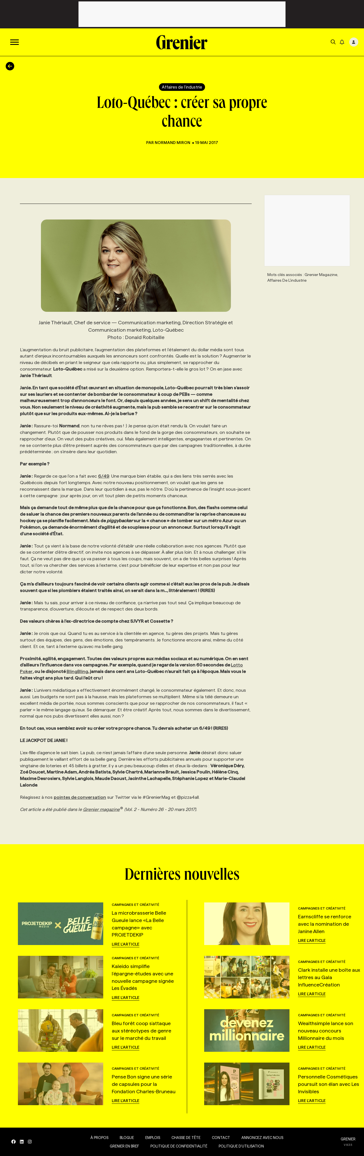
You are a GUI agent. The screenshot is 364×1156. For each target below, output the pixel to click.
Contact (221, 1138)
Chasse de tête (185, 1138)
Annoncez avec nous (262, 1138)
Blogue (127, 1138)
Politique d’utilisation (241, 1146)
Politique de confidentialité (178, 1146)
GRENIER (348, 1139)
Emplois (152, 1138)
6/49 (103, 476)
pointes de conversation (80, 797)
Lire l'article (125, 944)
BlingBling (77, 671)
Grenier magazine (103, 809)
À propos (99, 1138)
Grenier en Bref (124, 1146)
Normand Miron (173, 142)
